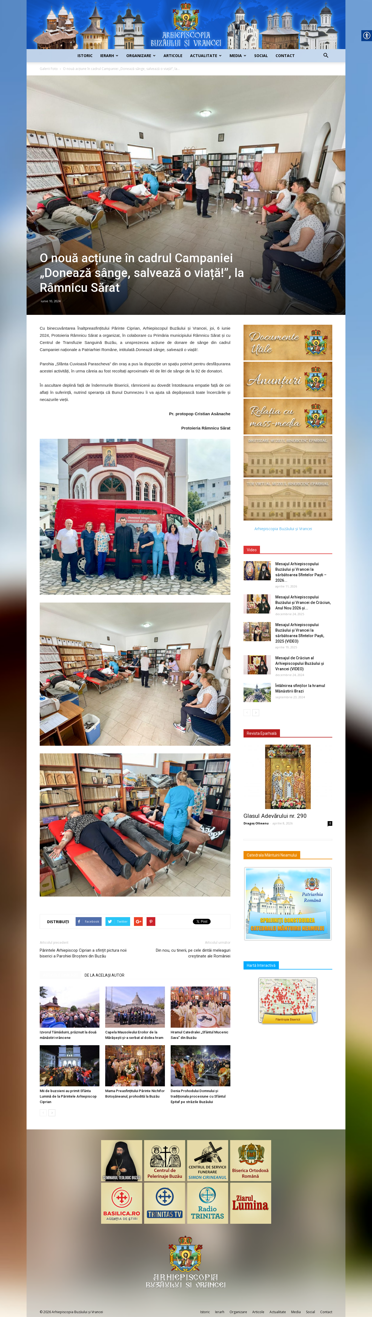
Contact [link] (285, 55)
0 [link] (330, 823)
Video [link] (252, 550)
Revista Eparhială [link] (262, 733)
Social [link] (261, 55)
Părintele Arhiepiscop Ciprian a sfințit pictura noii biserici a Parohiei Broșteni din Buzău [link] (83, 953)
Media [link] (238, 55)
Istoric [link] (85, 55)
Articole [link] (173, 55)
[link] (186, 24)
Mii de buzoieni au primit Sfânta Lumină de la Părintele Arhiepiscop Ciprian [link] (68, 1096)
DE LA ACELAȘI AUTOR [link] (104, 975)
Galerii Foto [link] (49, 68)
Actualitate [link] (206, 55)
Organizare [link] (141, 55)
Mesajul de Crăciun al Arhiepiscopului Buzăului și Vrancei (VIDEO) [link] (299, 663)
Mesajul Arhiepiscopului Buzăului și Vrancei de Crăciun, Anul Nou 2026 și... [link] (303, 602)
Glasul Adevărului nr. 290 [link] (275, 816)
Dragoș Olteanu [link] (256, 823)
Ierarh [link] (109, 55)
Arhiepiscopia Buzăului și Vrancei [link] (283, 528)
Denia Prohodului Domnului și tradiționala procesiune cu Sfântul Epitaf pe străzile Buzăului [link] (198, 1096)
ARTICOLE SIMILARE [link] (60, 975)
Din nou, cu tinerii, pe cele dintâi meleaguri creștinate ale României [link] (193, 953)
